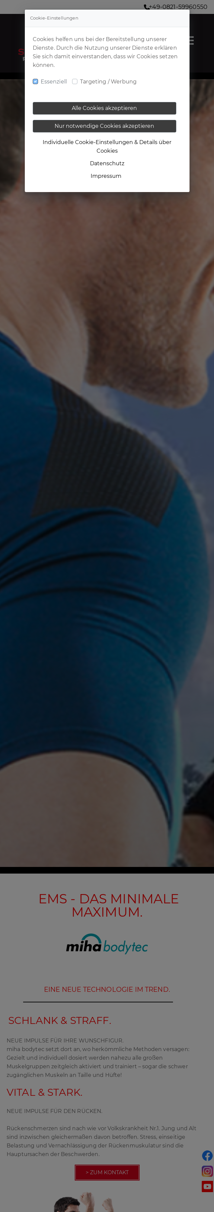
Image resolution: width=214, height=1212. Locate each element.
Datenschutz (107, 163)
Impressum (106, 176)
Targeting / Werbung (108, 81)
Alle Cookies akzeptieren (104, 108)
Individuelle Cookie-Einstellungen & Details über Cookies (107, 146)
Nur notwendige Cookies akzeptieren (104, 126)
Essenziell (54, 81)
